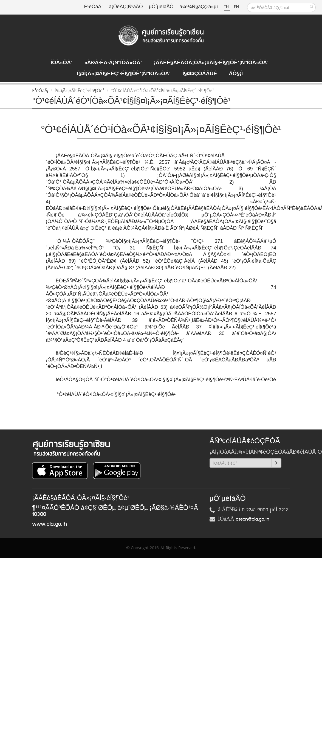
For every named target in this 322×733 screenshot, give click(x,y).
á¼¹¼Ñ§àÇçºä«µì (198, 7)
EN (236, 7)
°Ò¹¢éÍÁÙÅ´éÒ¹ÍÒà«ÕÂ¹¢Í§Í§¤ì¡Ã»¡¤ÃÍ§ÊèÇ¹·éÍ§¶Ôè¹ (117, 394)
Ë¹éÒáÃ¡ (93, 7)
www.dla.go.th (49, 524)
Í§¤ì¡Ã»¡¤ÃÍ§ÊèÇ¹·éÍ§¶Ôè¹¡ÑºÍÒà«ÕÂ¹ (124, 74)
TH (227, 7)
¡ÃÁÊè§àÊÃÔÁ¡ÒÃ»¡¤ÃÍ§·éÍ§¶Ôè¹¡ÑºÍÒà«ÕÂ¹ (211, 63)
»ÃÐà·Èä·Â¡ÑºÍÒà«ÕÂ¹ (113, 63)
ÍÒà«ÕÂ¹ (61, 63)
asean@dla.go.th (252, 519)
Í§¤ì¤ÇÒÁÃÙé (199, 74)
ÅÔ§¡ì (236, 74)
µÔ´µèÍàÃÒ (161, 7)
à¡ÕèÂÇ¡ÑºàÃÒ (126, 7)
